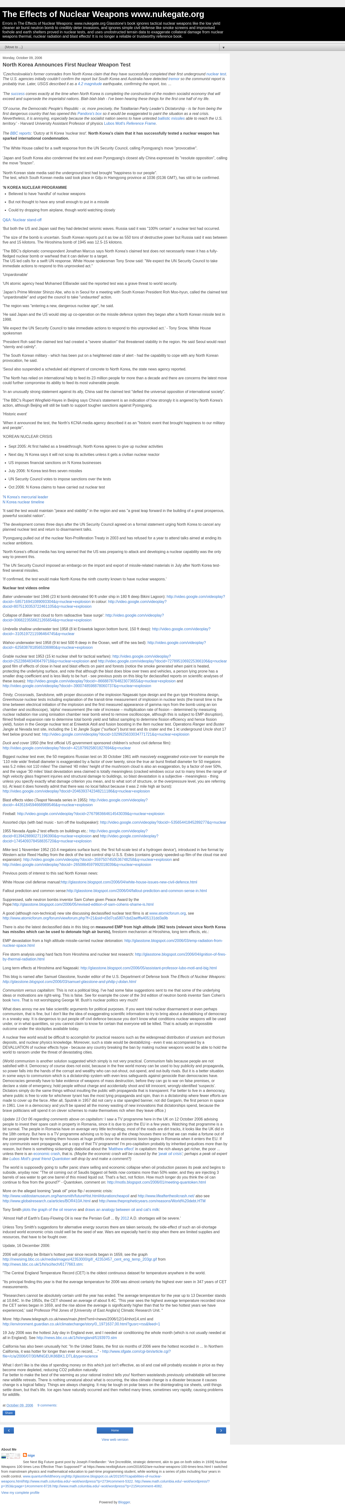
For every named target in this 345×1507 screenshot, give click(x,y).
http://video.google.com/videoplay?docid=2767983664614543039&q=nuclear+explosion (91, 814)
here (16, 1000)
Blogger (124, 1502)
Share (9, 1413)
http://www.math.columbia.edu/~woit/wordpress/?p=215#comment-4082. (107, 1486)
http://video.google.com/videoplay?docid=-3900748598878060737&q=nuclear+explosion (77, 686)
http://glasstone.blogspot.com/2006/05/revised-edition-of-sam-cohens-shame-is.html (83, 904)
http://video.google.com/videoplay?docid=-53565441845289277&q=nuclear (163, 822)
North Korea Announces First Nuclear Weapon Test (67, 65)
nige (31, 1455)
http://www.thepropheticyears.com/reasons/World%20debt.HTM (152, 1201)
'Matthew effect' (121, 1149)
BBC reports (20, 133)
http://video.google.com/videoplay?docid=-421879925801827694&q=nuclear (67, 748)
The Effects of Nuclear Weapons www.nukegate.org (103, 14)
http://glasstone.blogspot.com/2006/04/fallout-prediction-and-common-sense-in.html (137, 891)
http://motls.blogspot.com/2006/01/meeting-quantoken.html (156, 1182)
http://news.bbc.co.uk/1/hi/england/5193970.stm (77, 1338)
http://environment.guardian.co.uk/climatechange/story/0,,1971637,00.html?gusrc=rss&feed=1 (81, 1324)
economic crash (46, 1154)
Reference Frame (141, 123)
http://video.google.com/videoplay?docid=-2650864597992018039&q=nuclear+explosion (77, 865)
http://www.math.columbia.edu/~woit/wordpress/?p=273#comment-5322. (78, 1481)
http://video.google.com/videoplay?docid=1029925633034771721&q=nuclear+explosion (116, 734)
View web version (115, 1439)
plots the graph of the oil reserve (50, 1210)
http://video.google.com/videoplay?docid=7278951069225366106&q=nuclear (162, 661)
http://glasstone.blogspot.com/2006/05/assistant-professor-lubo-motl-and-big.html (148, 968)
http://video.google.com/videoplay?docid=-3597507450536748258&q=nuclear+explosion (97, 860)
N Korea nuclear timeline (23, 502)
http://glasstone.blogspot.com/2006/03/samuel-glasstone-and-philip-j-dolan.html (69, 982)
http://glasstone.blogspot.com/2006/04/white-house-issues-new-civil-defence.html (129, 882)
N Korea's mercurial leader (25, 497)
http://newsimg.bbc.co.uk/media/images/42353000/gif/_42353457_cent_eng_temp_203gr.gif (80, 1259)
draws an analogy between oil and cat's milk (122, 1210)
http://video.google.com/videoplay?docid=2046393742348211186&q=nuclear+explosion (76, 791)
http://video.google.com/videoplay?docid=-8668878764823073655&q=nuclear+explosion (101, 681)
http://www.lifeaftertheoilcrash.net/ (166, 1196)
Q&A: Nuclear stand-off (22, 220)
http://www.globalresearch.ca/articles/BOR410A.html (47, 1201)
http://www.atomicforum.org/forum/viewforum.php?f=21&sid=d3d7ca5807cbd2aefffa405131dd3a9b (85, 918)
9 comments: (47, 1405)
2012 (125, 1218)
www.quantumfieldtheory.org (44, 1476)
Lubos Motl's (115, 123)
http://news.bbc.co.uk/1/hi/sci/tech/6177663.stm (42, 1264)
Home (115, 1430)
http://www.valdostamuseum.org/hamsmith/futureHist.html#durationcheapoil (66, 1196)
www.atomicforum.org (167, 913)
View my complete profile (20, 1493)
